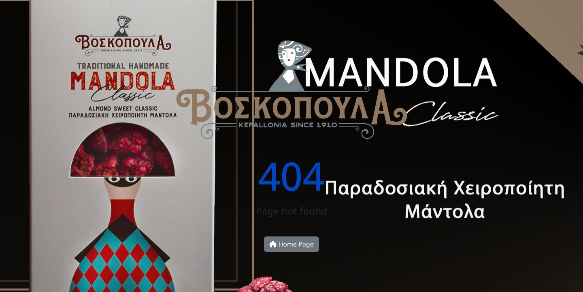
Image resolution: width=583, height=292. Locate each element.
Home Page (291, 244)
